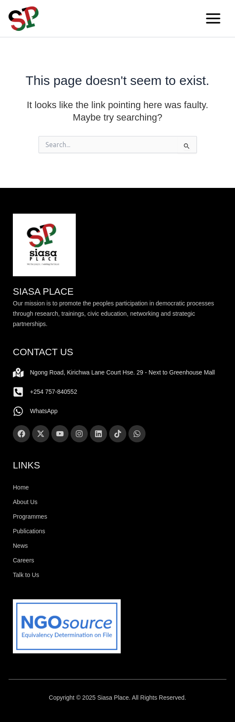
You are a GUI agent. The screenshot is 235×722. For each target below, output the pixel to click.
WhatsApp (44, 411)
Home (21, 487)
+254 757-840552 (53, 391)
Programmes (30, 516)
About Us (25, 501)
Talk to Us (26, 574)
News (20, 545)
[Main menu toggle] (213, 18)
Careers (23, 560)
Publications (29, 531)
